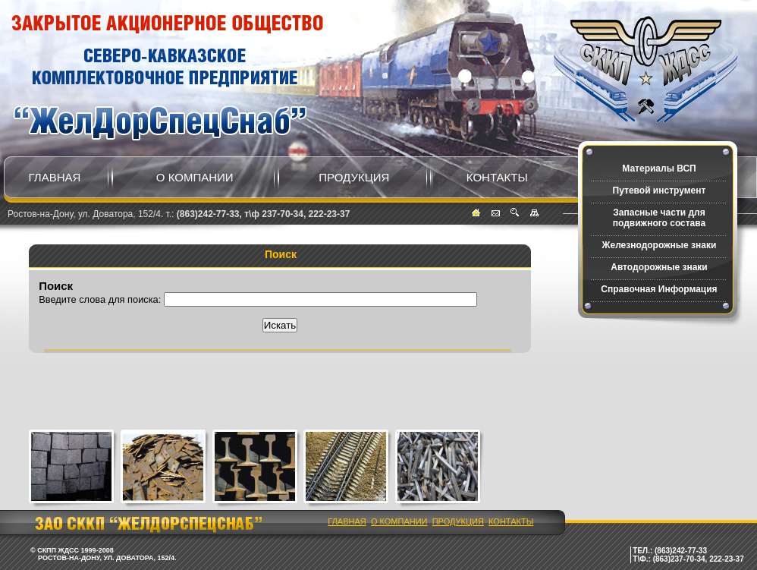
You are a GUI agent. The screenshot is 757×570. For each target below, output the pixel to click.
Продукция (354, 177)
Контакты (497, 177)
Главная (55, 177)
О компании (195, 177)
